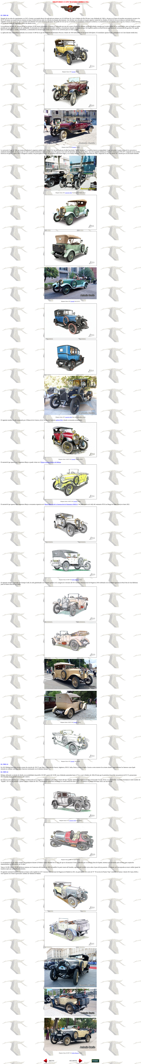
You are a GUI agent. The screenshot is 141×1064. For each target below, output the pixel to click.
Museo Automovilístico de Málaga (51, 462)
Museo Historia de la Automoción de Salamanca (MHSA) (61, 504)
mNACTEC (59, 420)
